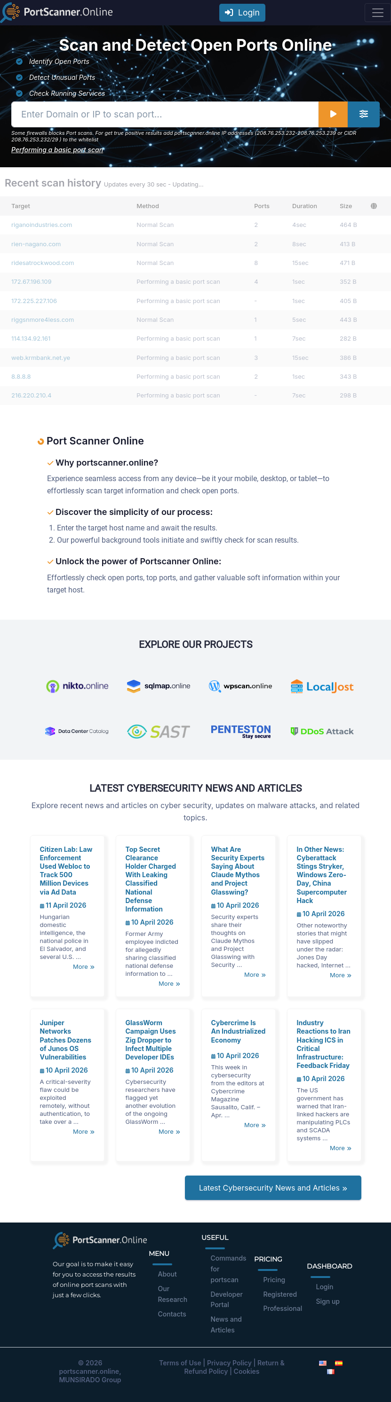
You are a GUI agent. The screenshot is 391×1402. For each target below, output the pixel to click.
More (83, 966)
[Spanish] (339, 1363)
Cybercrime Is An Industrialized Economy (238, 1031)
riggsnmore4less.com (42, 319)
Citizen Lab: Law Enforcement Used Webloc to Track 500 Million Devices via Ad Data (66, 870)
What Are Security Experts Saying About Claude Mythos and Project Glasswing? (238, 870)
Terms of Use (180, 1363)
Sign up (328, 1301)
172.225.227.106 (34, 300)
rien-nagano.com (36, 244)
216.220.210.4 (31, 395)
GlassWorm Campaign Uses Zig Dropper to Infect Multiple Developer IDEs (151, 1040)
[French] (331, 1371)
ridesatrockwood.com (42, 262)
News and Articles (226, 1324)
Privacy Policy (229, 1363)
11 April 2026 (63, 905)
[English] (323, 1363)
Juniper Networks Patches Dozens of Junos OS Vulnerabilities (66, 1040)
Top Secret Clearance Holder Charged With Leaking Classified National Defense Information (151, 879)
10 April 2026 (150, 922)
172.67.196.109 (31, 281)
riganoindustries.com (41, 224)
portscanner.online (89, 1371)
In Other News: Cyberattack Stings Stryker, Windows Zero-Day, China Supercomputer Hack (322, 874)
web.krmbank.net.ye (40, 357)
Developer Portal (227, 1299)
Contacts (172, 1314)
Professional (283, 1308)
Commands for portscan (229, 1269)
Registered (280, 1294)
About (167, 1274)
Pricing (274, 1280)
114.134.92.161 (30, 338)
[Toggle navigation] (378, 12)
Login (242, 12)
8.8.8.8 (21, 376)
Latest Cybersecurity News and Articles (273, 1187)
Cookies (247, 1371)
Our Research (173, 1294)
